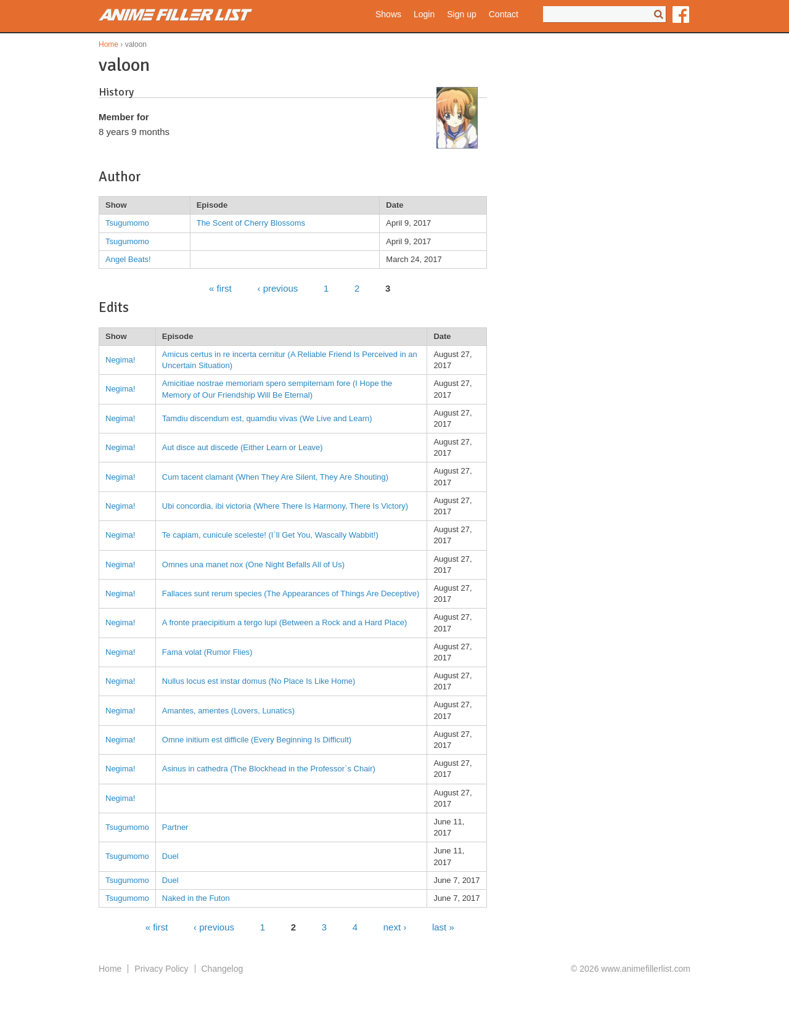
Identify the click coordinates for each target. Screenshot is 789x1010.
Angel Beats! (128, 259)
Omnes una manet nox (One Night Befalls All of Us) (253, 564)
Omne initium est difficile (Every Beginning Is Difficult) (256, 739)
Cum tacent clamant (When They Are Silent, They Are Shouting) (275, 477)
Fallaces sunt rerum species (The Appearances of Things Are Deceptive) (290, 593)
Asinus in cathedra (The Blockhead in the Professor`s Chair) (268, 768)
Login (424, 14)
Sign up (461, 14)
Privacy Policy (161, 968)
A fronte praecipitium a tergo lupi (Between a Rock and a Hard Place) (284, 622)
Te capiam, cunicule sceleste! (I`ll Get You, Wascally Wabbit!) (270, 535)
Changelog (222, 968)
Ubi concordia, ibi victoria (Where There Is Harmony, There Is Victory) (285, 506)
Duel (170, 856)
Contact (503, 14)
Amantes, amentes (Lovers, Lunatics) (228, 710)
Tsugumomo (127, 223)
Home (108, 44)
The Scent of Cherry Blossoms (251, 223)
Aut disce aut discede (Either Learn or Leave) (242, 447)
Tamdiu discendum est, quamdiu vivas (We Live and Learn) (267, 418)
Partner (175, 827)
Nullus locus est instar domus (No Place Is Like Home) (259, 681)
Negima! (120, 359)
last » (443, 926)
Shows (388, 14)
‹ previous (277, 287)
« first (220, 287)
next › (395, 926)
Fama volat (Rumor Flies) (207, 652)
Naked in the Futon (196, 898)
